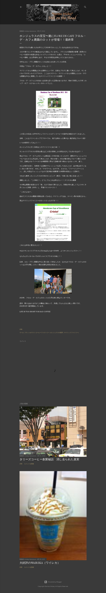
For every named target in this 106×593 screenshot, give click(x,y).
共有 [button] (21, 329)
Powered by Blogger (53, 582)
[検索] (85, 6)
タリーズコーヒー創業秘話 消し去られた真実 (51, 459)
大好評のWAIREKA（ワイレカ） (40, 563)
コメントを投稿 (29, 464)
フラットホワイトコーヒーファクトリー (37, 332)
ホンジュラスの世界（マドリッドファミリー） (65, 332)
